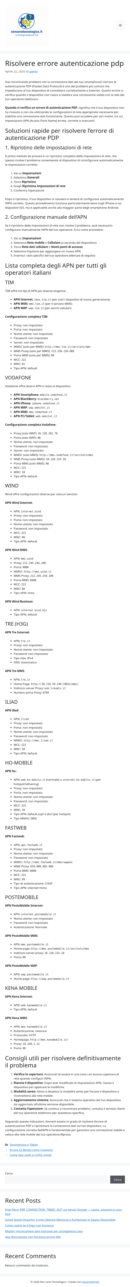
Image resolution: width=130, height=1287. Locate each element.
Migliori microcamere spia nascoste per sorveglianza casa (44, 1231)
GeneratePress (90, 1281)
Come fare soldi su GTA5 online (30, 1155)
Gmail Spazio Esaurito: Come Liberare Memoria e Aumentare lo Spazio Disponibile (60, 1220)
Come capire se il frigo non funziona (29, 1225)
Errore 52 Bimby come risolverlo (31, 1150)
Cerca (9, 1173)
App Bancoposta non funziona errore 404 (33, 1237)
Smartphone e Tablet (24, 1145)
